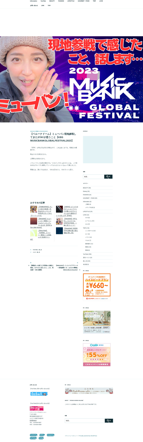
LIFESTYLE (86, 211)
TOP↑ (49, 5)
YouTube (35, 249)
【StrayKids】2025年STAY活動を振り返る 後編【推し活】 (71, 231)
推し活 (40, 249)
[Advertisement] (71, 22)
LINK (42, 5)
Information (86, 201)
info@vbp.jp (33, 420)
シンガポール (89, 230)
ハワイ (87, 237)
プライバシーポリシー (71, 436)
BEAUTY (85, 188)
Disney (85, 191)
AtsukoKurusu (43, 131)
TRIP (84, 228)
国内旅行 (87, 243)
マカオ (87, 240)
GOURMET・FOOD (89, 198)
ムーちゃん (88, 221)
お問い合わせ (34, 5)
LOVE (84, 215)
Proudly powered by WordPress (88, 436)
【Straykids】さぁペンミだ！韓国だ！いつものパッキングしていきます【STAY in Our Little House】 (41, 223)
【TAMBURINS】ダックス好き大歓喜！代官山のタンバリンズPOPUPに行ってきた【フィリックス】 (41, 211)
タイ (86, 234)
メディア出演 (89, 207)
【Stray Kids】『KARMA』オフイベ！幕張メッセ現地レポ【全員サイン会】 (40, 235)
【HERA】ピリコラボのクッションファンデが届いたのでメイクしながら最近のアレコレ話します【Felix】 (67, 211)
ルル (86, 224)
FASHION (86, 194)
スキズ (34, 252)
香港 (86, 250)
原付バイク (86, 257)
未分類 (85, 264)
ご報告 (87, 204)
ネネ (86, 217)
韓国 (86, 247)
